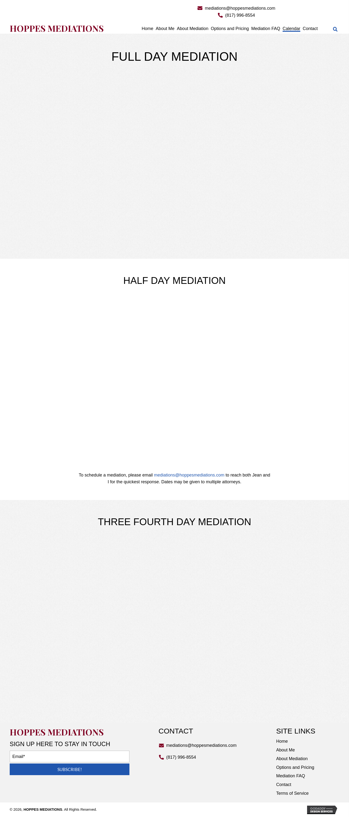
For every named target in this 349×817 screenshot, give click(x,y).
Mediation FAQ (290, 775)
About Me (285, 750)
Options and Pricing (295, 767)
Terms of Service (292, 793)
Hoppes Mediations (57, 28)
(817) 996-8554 (240, 15)
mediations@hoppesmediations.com (240, 8)
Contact (283, 784)
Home (282, 741)
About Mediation (292, 758)
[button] (69, 769)
